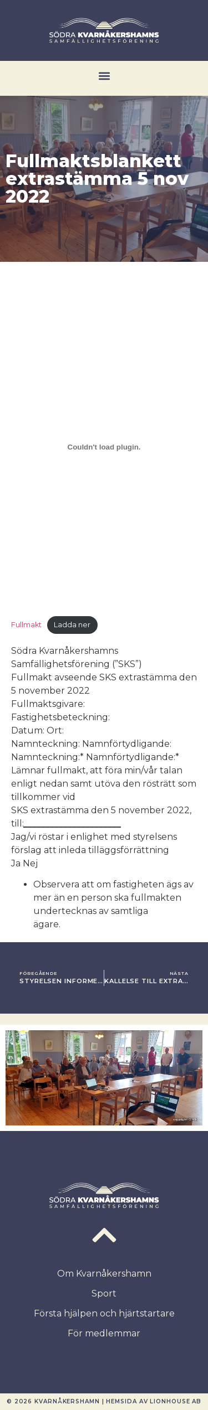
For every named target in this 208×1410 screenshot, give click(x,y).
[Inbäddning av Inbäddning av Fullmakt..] (104, 447)
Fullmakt (26, 625)
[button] (104, 75)
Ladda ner (72, 625)
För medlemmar (104, 1333)
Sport (104, 1293)
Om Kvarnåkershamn (104, 1273)
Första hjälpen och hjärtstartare (104, 1313)
